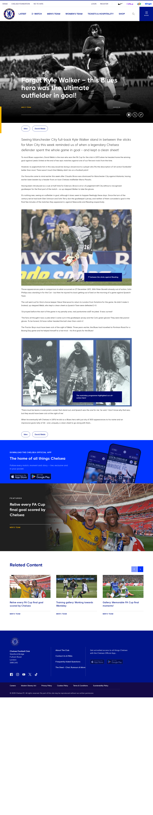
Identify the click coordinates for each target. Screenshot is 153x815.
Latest (22, 14)
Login (93, 4)
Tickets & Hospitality (101, 14)
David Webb (40, 129)
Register (104, 4)
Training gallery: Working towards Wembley (74, 604)
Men (26, 129)
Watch (37, 14)
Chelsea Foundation (20, 4)
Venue (5, 4)
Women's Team (74, 14)
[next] (140, 569)
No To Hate (38, 4)
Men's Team (53, 14)
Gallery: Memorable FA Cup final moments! (121, 604)
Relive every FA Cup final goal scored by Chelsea (26, 604)
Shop (122, 14)
